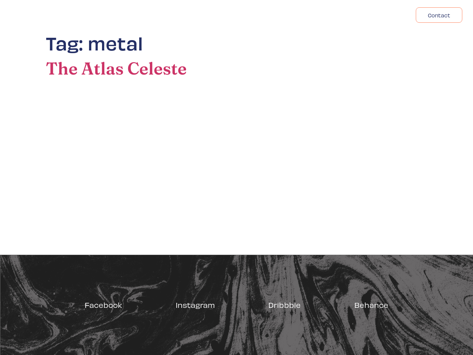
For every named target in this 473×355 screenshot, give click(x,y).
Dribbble (284, 304)
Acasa (303, 15)
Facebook (103, 304)
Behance (371, 304)
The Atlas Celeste (116, 68)
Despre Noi (342, 15)
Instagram (195, 304)
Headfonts (386, 15)
